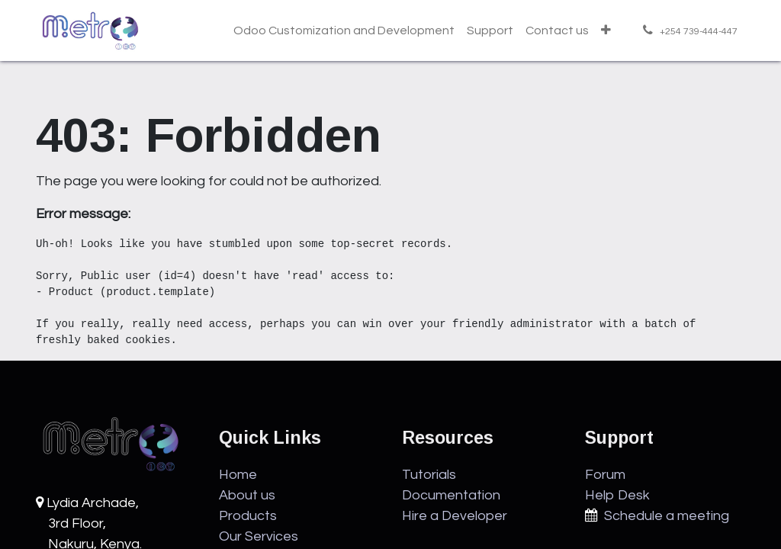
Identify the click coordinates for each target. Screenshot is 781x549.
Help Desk (617, 495)
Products (248, 516)
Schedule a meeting (663, 516)
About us (247, 495)
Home (238, 474)
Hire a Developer (454, 516)
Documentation (451, 495)
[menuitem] (344, 30)
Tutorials (429, 474)
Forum (605, 474)
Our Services (258, 536)
